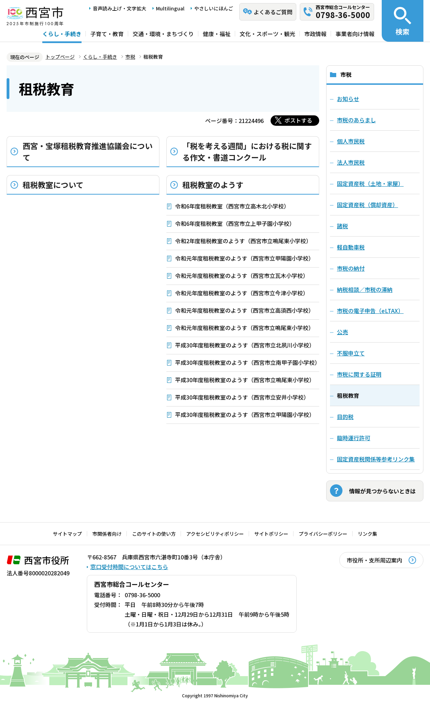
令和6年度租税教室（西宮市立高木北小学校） (232, 206)
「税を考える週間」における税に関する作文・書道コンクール (247, 151)
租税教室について (53, 184)
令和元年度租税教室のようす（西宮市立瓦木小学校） (241, 275)
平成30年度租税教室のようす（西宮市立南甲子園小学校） (247, 362)
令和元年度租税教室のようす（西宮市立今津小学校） (241, 293)
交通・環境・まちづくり (163, 34)
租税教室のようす (212, 184)
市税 (130, 56)
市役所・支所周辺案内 (374, 560)
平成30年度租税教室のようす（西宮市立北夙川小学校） (245, 345)
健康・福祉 (217, 34)
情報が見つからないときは (382, 491)
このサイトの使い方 (154, 533)
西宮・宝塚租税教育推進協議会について (87, 151)
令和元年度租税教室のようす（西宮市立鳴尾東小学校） (244, 327)
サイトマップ (67, 533)
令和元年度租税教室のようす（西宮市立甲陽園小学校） (244, 258)
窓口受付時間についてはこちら (129, 567)
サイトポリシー (271, 533)
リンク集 (367, 533)
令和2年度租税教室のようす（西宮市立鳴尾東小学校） (243, 241)
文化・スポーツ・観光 (267, 34)
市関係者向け (107, 533)
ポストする (298, 120)
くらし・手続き (61, 34)
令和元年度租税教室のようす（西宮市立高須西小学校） (244, 310)
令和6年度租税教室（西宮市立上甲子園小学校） (235, 223)
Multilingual (170, 8)
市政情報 (315, 34)
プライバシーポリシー (323, 533)
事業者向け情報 (355, 34)
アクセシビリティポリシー (215, 533)
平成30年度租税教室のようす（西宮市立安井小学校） (242, 397)
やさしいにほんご (213, 8)
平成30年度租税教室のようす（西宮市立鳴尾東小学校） (245, 380)
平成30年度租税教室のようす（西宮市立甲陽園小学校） (245, 414)
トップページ (60, 56)
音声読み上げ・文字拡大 (119, 8)
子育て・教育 (107, 34)
